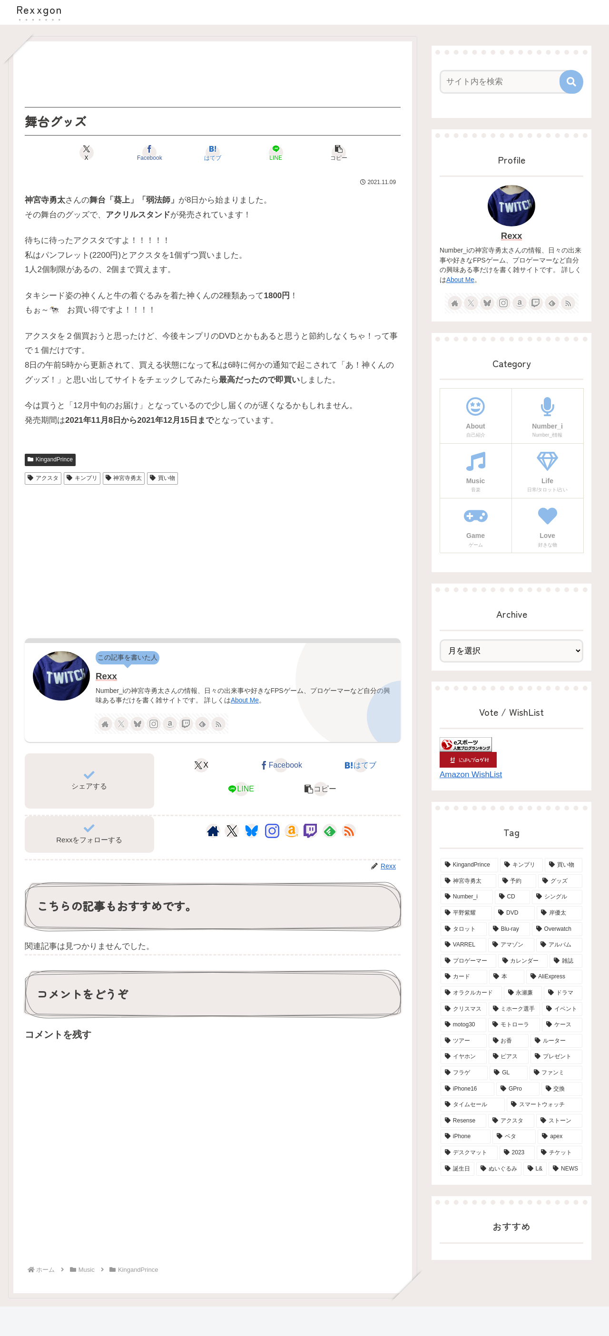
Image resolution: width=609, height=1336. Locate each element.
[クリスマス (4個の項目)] (464, 1009)
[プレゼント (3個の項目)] (556, 1057)
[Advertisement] (213, 74)
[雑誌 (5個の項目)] (566, 961)
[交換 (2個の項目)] (561, 1089)
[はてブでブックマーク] (213, 152)
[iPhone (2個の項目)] (466, 1137)
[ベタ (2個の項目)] (514, 1137)
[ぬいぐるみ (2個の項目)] (498, 1169)
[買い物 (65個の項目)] (563, 865)
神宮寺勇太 (124, 478)
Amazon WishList (471, 774)
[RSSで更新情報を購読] (218, 724)
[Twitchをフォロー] (186, 724)
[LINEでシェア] (276, 152)
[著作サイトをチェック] (105, 724)
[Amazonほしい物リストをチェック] (170, 724)
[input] (506, 82)
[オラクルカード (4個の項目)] (471, 993)
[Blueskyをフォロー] (137, 724)
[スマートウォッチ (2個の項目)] (544, 1105)
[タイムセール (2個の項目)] (473, 1105)
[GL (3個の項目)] (508, 1073)
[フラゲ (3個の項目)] (464, 1073)
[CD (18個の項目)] (512, 897)
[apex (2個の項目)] (560, 1137)
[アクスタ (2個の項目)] (511, 1121)
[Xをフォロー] (121, 724)
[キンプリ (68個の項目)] (521, 865)
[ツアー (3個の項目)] (464, 1041)
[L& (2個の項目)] (535, 1169)
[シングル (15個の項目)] (557, 897)
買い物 (162, 478)
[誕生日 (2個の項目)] (457, 1169)
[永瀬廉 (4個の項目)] (523, 993)
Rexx (106, 676)
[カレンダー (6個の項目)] (523, 961)
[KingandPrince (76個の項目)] (469, 865)
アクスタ (43, 478)
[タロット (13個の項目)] (464, 929)
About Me (245, 700)
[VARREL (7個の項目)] (463, 945)
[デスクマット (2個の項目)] (469, 1153)
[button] (339, 152)
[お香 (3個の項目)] (509, 1041)
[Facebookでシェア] (149, 152)
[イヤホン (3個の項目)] (464, 1057)
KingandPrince (50, 459)
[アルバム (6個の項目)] (559, 945)
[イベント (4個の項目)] (562, 1009)
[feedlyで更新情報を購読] (202, 724)
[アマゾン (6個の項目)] (511, 945)
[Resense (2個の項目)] (463, 1121)
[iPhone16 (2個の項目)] (467, 1089)
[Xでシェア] (86, 152)
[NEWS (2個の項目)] (565, 1169)
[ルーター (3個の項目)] (556, 1041)
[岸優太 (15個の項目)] (559, 913)
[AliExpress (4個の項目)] (554, 977)
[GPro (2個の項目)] (517, 1089)
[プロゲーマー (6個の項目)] (468, 961)
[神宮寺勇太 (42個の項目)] (468, 881)
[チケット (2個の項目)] (559, 1153)
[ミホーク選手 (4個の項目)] (514, 1009)
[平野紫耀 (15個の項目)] (466, 913)
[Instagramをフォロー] (153, 724)
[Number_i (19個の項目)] (467, 897)
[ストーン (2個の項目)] (559, 1121)
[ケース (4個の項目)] (562, 1025)
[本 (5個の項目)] (506, 977)
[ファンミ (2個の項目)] (556, 1073)
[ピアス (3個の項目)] (509, 1057)
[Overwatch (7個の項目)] (557, 929)
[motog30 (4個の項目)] (463, 1025)
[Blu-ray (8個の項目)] (509, 929)
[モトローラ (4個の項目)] (514, 1025)
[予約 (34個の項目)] (517, 881)
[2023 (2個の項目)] (517, 1153)
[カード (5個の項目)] (464, 977)
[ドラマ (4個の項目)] (563, 993)
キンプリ (82, 478)
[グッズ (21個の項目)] (560, 881)
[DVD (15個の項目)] (514, 913)
